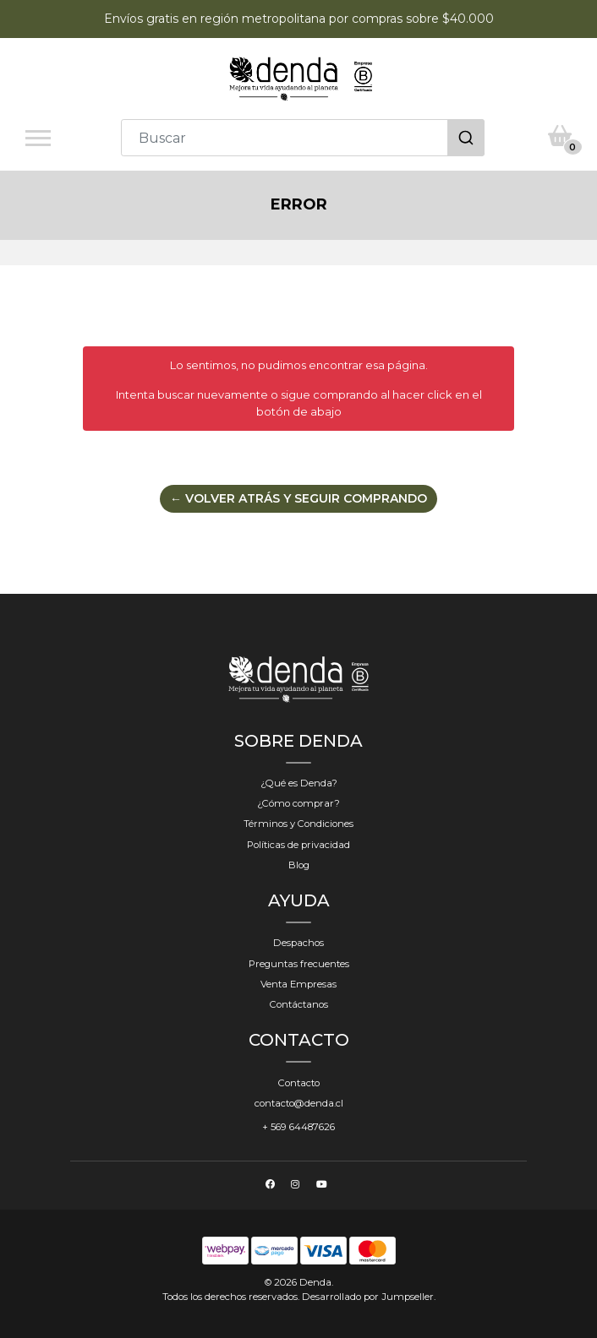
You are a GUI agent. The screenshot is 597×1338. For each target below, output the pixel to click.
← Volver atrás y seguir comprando (298, 498)
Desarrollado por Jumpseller (368, 1297)
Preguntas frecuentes (299, 964)
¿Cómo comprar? (298, 803)
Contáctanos (299, 1004)
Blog (298, 865)
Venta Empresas (298, 984)
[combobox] (303, 137)
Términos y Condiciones (298, 823)
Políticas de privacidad (298, 845)
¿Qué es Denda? (298, 783)
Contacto (299, 1083)
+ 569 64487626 (298, 1127)
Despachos (298, 943)
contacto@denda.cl (299, 1103)
